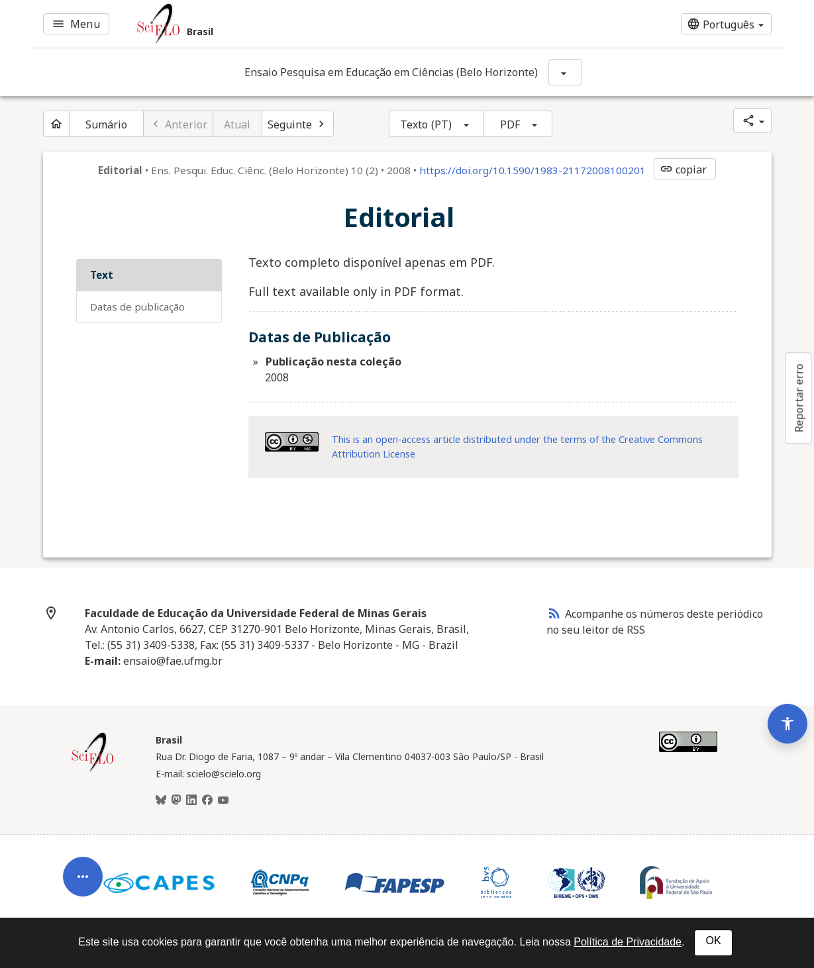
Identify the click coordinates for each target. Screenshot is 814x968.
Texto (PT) (426, 124)
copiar (683, 169)
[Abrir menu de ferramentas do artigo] (83, 880)
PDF (510, 124)
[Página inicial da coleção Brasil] (93, 770)
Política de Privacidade (628, 941)
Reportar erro (798, 397)
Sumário (106, 124)
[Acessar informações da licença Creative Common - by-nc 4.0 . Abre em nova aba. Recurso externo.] (292, 442)
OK (713, 940)
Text (101, 274)
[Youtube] (223, 800)
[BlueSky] (161, 800)
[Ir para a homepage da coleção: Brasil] (280, 24)
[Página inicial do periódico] (56, 124)
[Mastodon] (176, 800)
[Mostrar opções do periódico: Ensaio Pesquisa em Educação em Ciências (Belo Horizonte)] (565, 72)
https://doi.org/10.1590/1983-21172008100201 (532, 170)
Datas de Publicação (137, 306)
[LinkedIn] (191, 800)
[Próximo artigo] (298, 124)
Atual (237, 124)
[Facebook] (207, 800)
